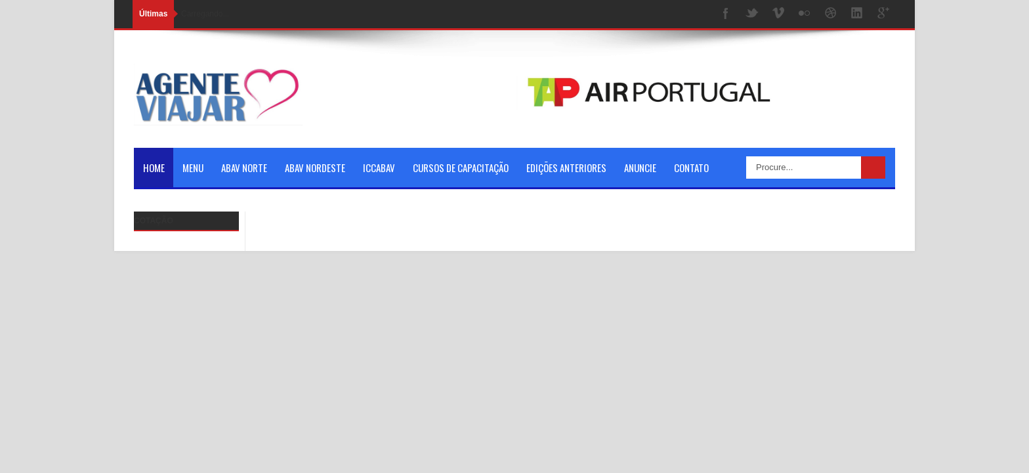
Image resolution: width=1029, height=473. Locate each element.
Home (154, 167)
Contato (691, 167)
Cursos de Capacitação (461, 167)
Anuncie (640, 167)
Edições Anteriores (566, 167)
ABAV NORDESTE (315, 167)
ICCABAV (379, 167)
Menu (192, 167)
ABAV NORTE (244, 167)
